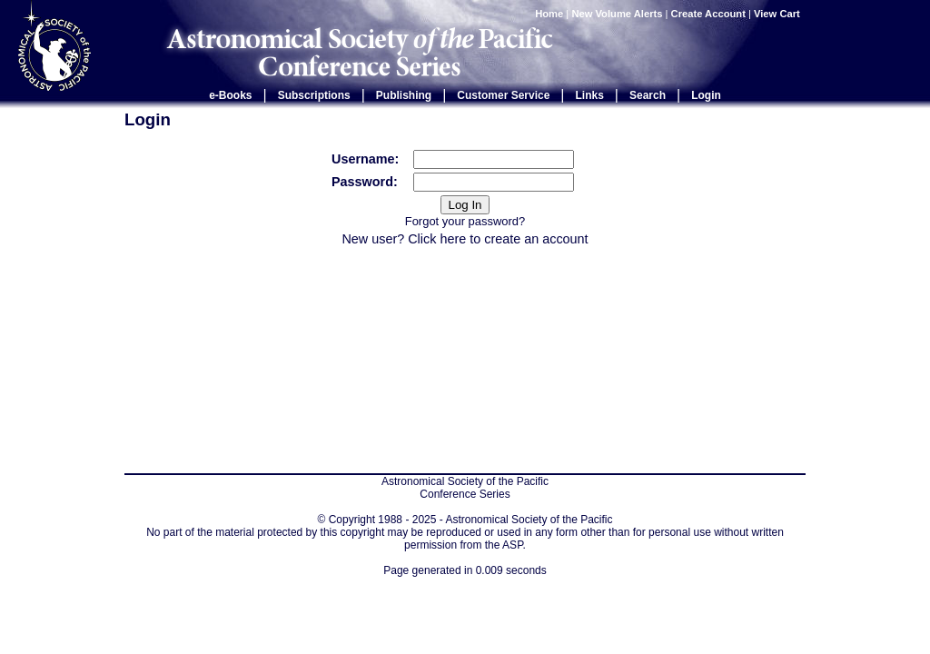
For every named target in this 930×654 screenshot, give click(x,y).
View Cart (778, 13)
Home (549, 13)
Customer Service (503, 95)
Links (590, 95)
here (453, 239)
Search (647, 95)
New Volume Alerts (616, 13)
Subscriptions (314, 95)
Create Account (708, 13)
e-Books (230, 95)
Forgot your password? (465, 221)
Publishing (403, 95)
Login (706, 95)
